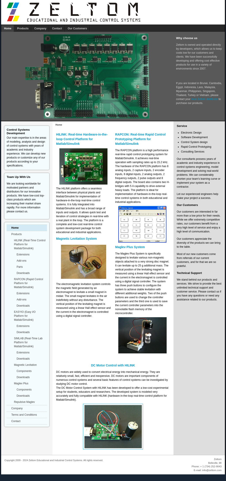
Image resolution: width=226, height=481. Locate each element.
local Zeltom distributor (204, 99)
